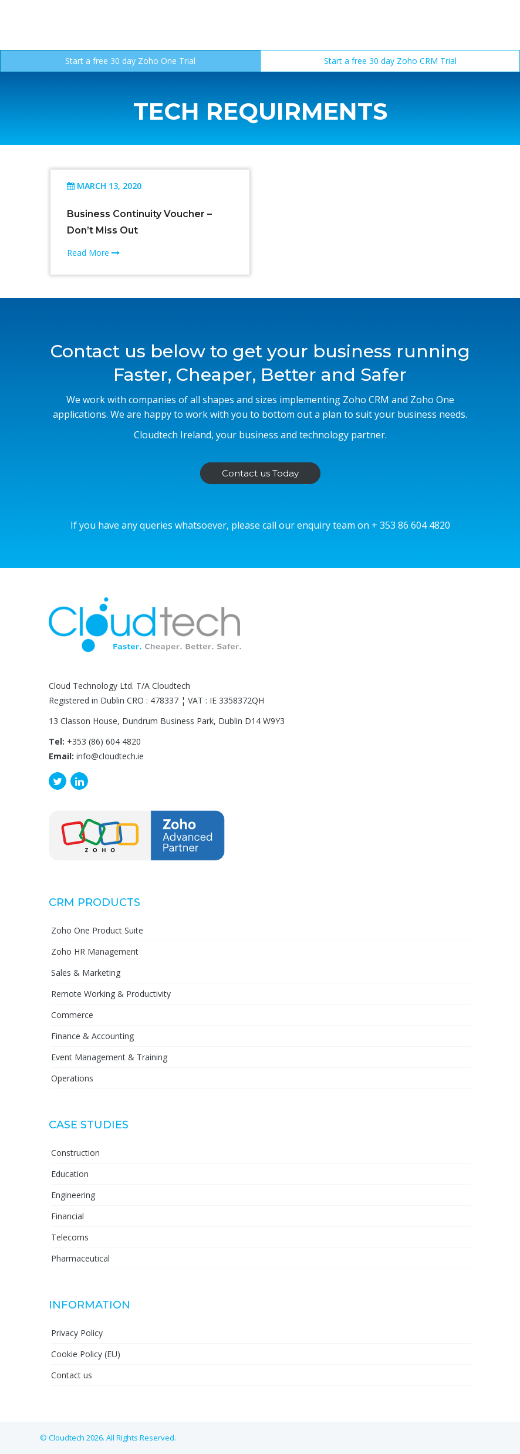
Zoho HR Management (95, 951)
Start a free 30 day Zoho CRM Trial (390, 60)
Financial (67, 1216)
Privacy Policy (77, 1332)
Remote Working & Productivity (111, 993)
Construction (75, 1152)
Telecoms (70, 1237)
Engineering (73, 1195)
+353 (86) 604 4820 (104, 741)
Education (70, 1173)
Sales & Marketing (85, 972)
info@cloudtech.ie (110, 756)
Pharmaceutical (80, 1258)
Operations (72, 1078)
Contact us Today (260, 473)
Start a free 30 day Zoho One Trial (130, 60)
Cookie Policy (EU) (85, 1354)
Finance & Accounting (92, 1036)
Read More (93, 252)
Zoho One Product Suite (97, 930)
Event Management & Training (109, 1057)
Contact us (71, 1375)
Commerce (72, 1014)
